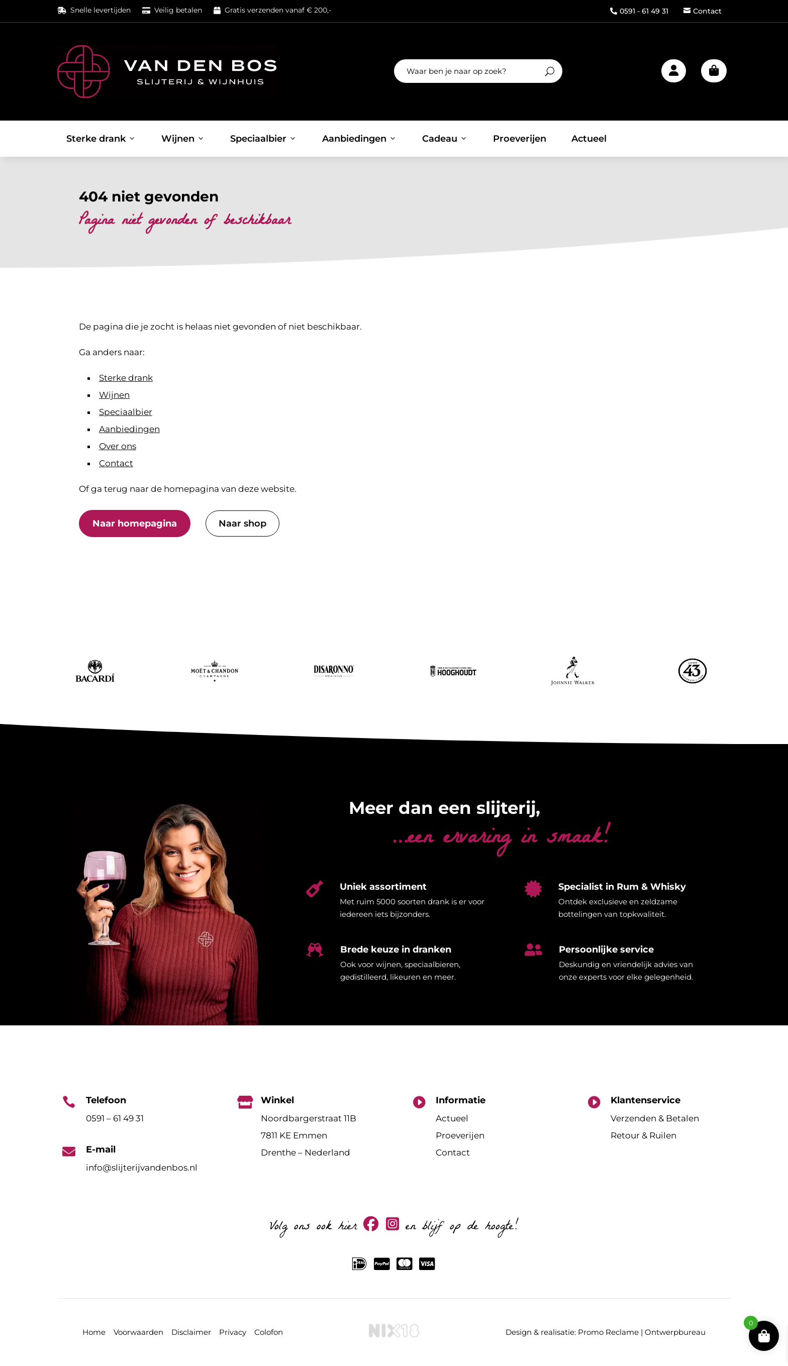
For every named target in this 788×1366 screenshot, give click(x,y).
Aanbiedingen (359, 138)
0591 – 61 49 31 (115, 1118)
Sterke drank (101, 138)
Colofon (268, 1332)
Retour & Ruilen (643, 1135)
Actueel (589, 138)
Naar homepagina (134, 523)
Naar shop (242, 523)
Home (94, 1332)
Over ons (117, 446)
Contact (702, 11)
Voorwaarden (138, 1332)
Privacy (232, 1332)
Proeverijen (519, 138)
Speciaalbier (263, 138)
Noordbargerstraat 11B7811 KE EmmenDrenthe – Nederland (308, 1135)
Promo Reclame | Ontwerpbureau (642, 1332)
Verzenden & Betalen (655, 1118)
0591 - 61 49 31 (639, 11)
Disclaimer (191, 1332)
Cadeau (445, 138)
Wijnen (183, 138)
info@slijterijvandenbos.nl (142, 1168)
